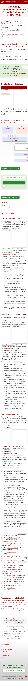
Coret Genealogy (18, 678)
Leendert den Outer (18, 46)
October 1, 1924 (17, 59)
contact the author (18, 622)
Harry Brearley (11, 552)
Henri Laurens (11, 560)
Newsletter (6, 655)
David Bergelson (11, 565)
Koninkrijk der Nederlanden (10, 254)
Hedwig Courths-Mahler (13, 544)
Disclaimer (6, 651)
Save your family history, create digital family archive (14, 666)
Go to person (13, 183)
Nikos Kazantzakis (12, 556)
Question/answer (7, 649)
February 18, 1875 (17, 26)
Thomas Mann (11, 575)
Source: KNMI (6, 230)
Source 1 (9, 51)
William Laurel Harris (12, 548)
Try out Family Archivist (14, 670)
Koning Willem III (7, 249)
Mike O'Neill (10, 579)
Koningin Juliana (6, 446)
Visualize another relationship (10, 197)
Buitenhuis (9, 606)
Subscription (6, 647)
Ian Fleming (10, 584)
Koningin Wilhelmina (8, 345)
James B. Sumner (11, 569)
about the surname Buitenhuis (17, 602)
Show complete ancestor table (10, 168)
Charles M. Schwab (12, 538)
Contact (5, 658)
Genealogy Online (8, 2)
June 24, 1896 (16, 49)
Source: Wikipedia (17, 267)
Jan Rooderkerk (17, 56)
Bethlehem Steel (7, 541)
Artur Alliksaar (11, 588)
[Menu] (24, 1)
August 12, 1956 (14, 30)
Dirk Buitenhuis (12, 34)
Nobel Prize (18, 571)
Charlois (4, 27)
